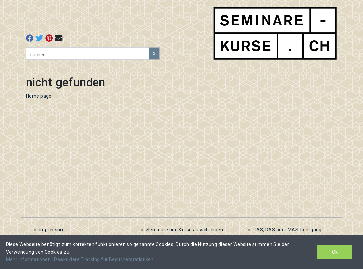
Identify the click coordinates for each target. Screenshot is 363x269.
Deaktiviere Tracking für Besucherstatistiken (103, 259)
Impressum (52, 229)
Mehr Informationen (29, 259)
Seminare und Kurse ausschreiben (184, 229)
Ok (335, 252)
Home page (39, 96)
